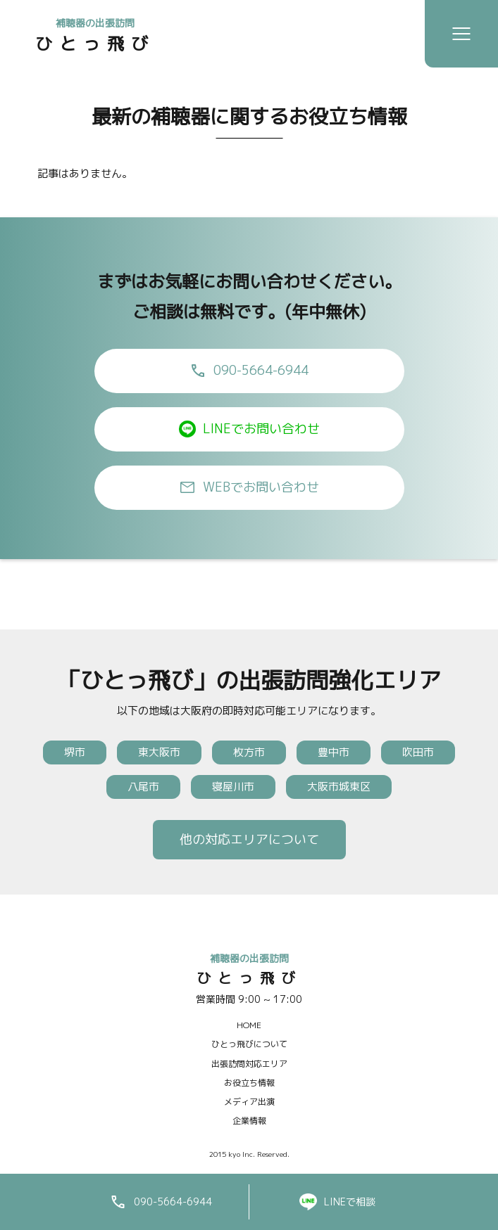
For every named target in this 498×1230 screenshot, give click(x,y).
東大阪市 (159, 752)
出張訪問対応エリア (249, 1064)
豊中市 (333, 752)
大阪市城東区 (339, 786)
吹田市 (418, 752)
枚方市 (249, 752)
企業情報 (249, 1121)
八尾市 (143, 786)
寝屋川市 (233, 786)
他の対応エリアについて (249, 839)
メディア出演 (249, 1102)
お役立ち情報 (249, 1083)
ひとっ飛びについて (249, 1044)
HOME (249, 1025)
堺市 (74, 752)
